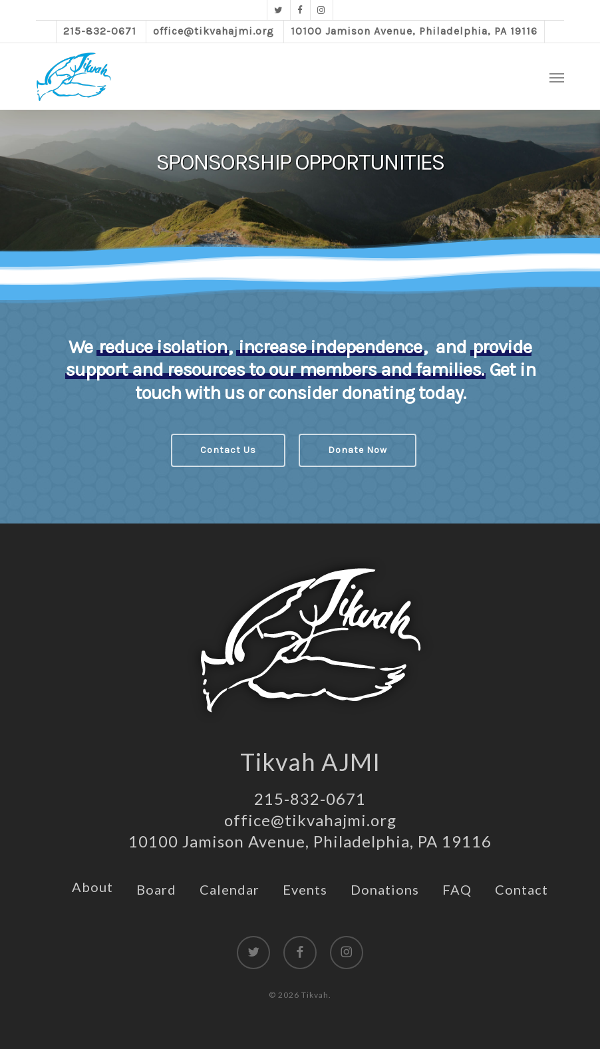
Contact (521, 889)
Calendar (229, 889)
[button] (556, 77)
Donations (385, 889)
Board (156, 889)
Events (305, 889)
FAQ (457, 889)
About (92, 887)
